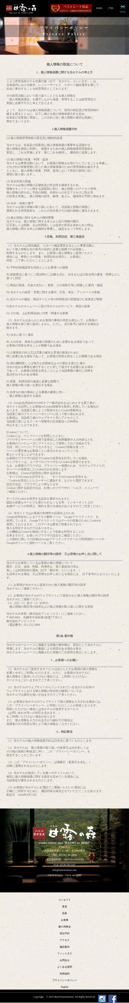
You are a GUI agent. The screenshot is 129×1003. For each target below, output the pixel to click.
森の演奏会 (64, 926)
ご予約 (110, 8)
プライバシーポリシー (64, 980)
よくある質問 (64, 966)
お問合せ (65, 960)
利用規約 (65, 973)
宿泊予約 (65, 933)
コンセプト (64, 899)
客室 (64, 906)
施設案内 (65, 946)
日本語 (99, 8)
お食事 (64, 920)
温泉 (64, 913)
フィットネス (64, 953)
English (64, 986)
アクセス (65, 940)
